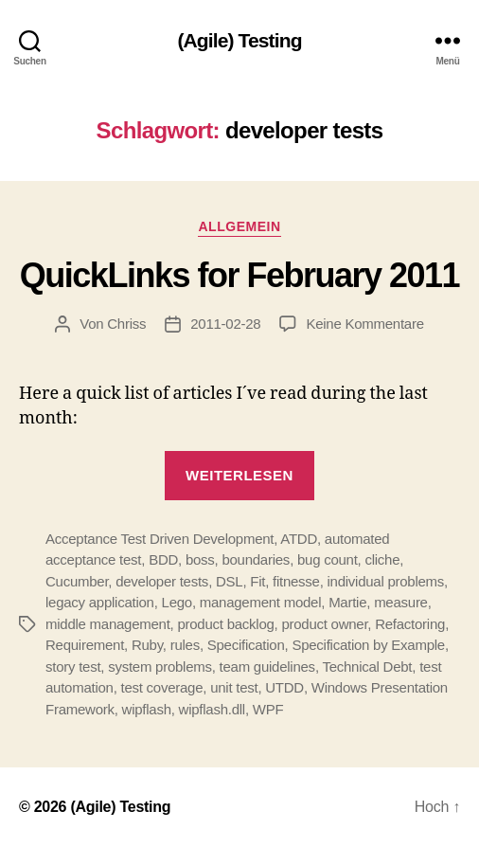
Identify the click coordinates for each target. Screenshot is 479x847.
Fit (257, 581)
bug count (327, 559)
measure (401, 602)
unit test (233, 687)
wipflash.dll (212, 709)
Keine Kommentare (364, 323)
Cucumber (76, 581)
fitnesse (296, 581)
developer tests (161, 581)
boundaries (256, 559)
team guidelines (267, 666)
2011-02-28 (225, 323)
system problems (160, 666)
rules (185, 645)
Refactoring (410, 624)
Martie (347, 602)
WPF (268, 709)
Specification (246, 645)
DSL (229, 581)
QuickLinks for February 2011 (239, 275)
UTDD (284, 687)
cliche (381, 559)
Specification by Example (368, 645)
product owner (324, 624)
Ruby (147, 645)
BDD (163, 559)
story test (72, 666)
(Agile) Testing (239, 40)
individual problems (386, 581)
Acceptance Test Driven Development (159, 539)
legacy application (99, 602)
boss (200, 559)
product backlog (225, 624)
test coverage (162, 687)
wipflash (146, 709)
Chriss (126, 323)
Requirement (84, 645)
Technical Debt (367, 666)
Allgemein (239, 226)
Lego (177, 602)
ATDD (298, 539)
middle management (107, 624)
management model (261, 602)
